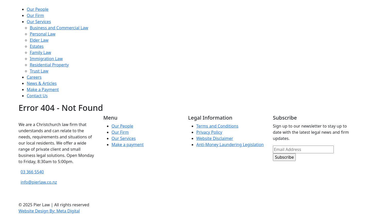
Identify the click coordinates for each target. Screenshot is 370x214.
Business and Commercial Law (59, 28)
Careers (34, 77)
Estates (37, 46)
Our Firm (35, 15)
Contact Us (37, 96)
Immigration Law (46, 58)
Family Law (40, 52)
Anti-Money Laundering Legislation (230, 144)
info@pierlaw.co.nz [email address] (39, 182)
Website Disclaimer (214, 138)
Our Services (39, 21)
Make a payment (128, 144)
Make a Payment (43, 89)
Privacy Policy (209, 132)
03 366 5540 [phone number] (32, 172)
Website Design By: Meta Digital (49, 211)
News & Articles (42, 83)
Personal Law (42, 34)
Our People (38, 9)
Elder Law (39, 40)
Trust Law (39, 71)
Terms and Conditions (217, 126)
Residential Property (49, 65)
